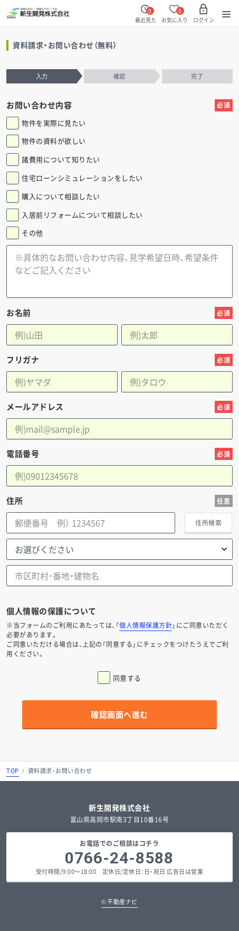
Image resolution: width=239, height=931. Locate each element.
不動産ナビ (119, 901)
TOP (12, 770)
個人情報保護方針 (145, 625)
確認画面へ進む (119, 714)
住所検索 (208, 523)
